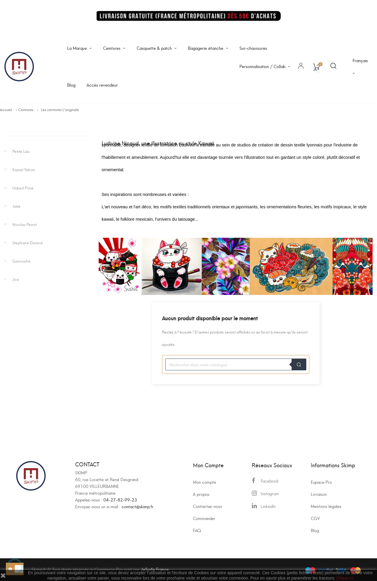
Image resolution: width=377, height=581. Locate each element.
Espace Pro (321, 481)
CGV (315, 518)
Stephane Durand (27, 242)
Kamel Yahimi (23, 169)
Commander (204, 518)
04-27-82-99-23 (120, 499)
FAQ (197, 530)
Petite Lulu (20, 151)
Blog (315, 530)
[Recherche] (235, 364)
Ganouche (21, 261)
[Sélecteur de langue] (360, 66)
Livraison (319, 494)
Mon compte (204, 481)
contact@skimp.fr (137, 506)
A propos (201, 494)
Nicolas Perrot (24, 224)
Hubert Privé (23, 187)
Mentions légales (326, 506)
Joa (15, 279)
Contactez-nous (207, 506)
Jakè (16, 206)
